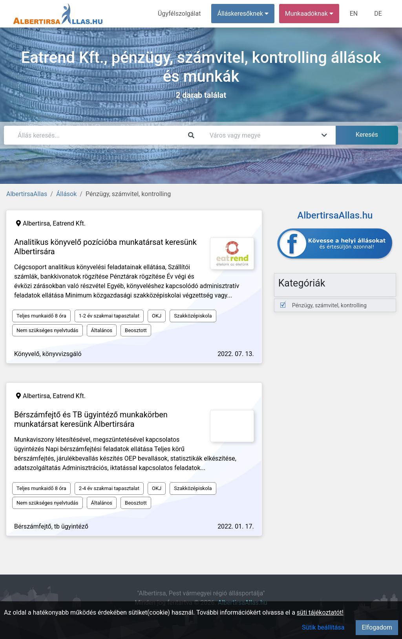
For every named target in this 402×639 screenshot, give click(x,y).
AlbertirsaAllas (26, 194)
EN (354, 13)
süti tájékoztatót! (320, 612)
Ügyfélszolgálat (179, 13)
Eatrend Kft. (69, 223)
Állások (66, 194)
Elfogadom (377, 627)
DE (378, 13)
